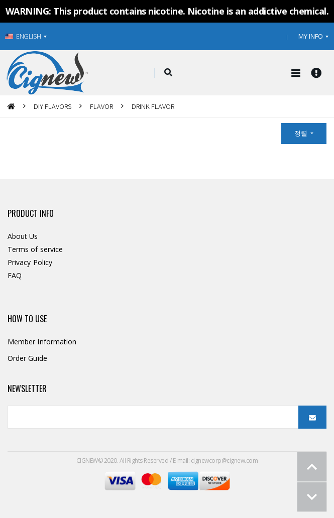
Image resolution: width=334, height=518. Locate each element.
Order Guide (27, 358)
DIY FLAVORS (52, 106)
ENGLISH (23, 36)
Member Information (42, 341)
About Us (23, 236)
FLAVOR (101, 106)
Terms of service (35, 249)
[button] (168, 72)
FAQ (15, 275)
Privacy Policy (30, 262)
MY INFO (310, 36)
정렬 (301, 133)
